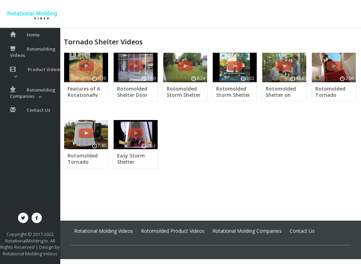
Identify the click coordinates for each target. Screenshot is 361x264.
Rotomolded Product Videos (172, 231)
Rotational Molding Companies (247, 231)
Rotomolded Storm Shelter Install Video (184, 94)
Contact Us (302, 231)
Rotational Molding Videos (30, 253)
